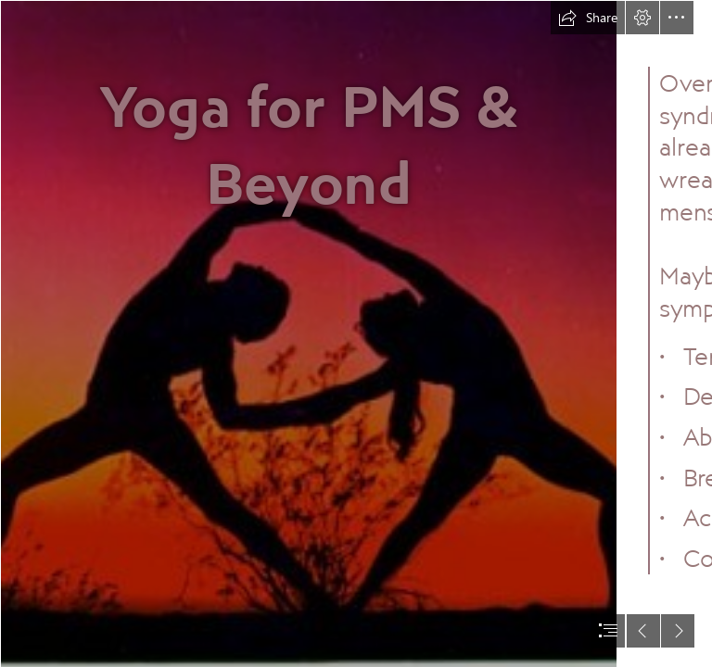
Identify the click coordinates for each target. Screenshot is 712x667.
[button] (588, 17)
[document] (356, 333)
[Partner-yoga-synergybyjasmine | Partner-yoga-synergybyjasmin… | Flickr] (308, 333)
